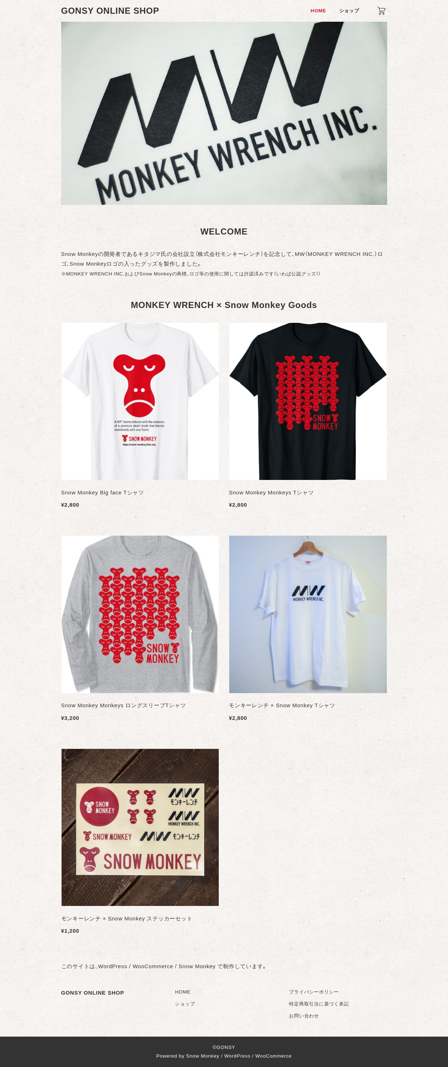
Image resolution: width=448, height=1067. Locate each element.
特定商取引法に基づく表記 (319, 1004)
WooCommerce (273, 1056)
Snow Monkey (202, 1056)
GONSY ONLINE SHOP (110, 11)
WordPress (237, 1056)
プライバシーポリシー (314, 992)
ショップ (185, 1004)
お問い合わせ (304, 1015)
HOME (182, 992)
